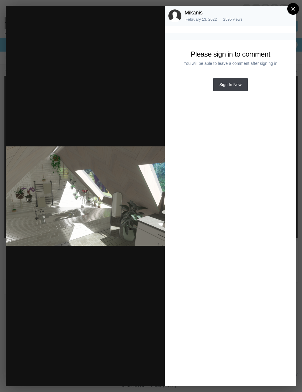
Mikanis (194, 13)
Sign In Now (230, 84)
